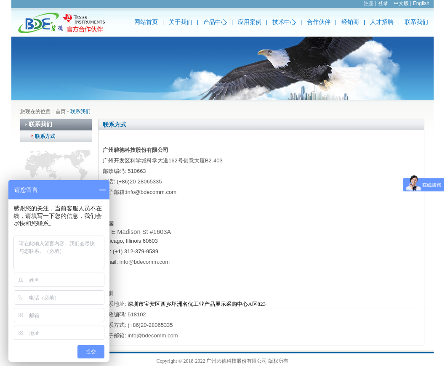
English (421, 3)
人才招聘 (382, 22)
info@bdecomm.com (145, 262)
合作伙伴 (318, 22)
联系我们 (416, 22)
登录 (383, 3)
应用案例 (249, 22)
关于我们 (180, 22)
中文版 (401, 3)
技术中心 (284, 22)
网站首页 (146, 22)
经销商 (350, 22)
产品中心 (215, 22)
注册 (369, 3)
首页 (61, 111)
